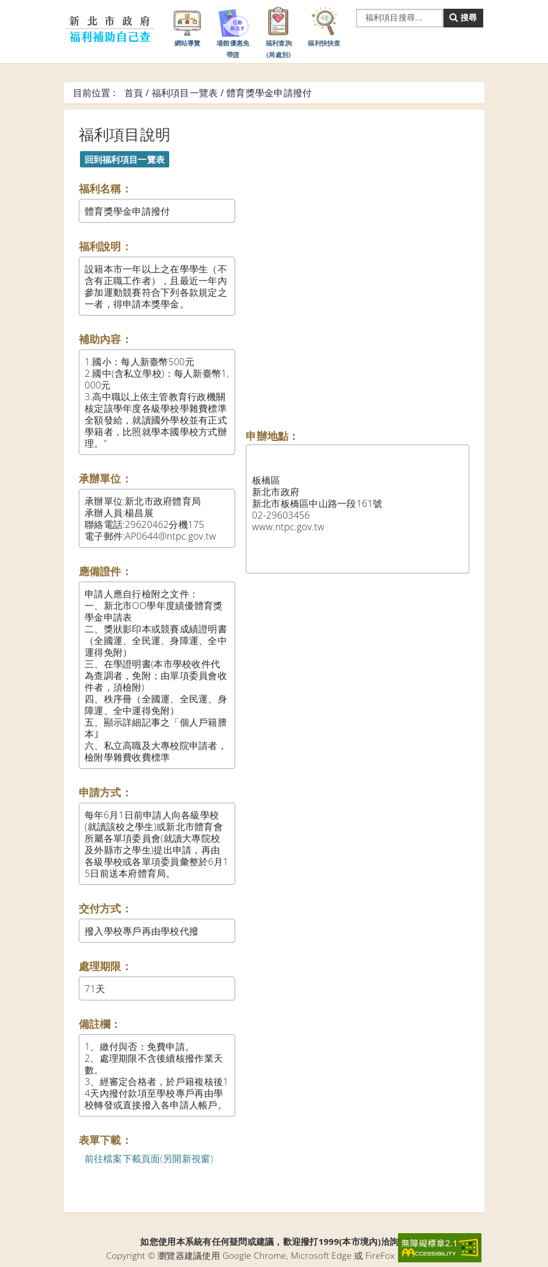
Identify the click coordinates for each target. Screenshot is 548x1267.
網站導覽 (187, 25)
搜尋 (463, 17)
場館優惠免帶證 (233, 31)
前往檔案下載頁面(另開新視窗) (149, 1158)
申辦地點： (272, 436)
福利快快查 (324, 25)
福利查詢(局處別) (278, 31)
